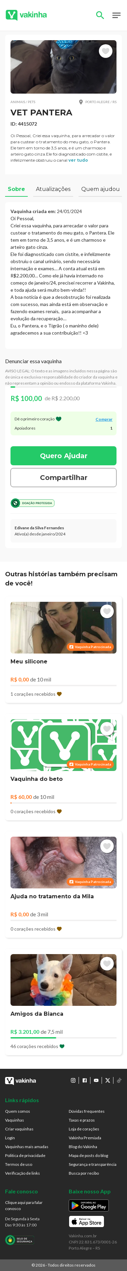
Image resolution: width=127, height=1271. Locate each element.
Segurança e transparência (93, 1164)
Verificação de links (22, 1173)
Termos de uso (18, 1164)
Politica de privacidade (25, 1155)
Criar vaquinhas (19, 1128)
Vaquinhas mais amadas (26, 1146)
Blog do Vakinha (83, 1146)
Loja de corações (84, 1128)
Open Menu (116, 15)
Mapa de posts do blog (88, 1155)
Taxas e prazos (82, 1120)
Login (10, 1137)
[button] (63, 67)
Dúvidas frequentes (87, 1111)
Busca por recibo (84, 1173)
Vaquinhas (14, 1120)
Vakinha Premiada (85, 1137)
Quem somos (17, 1111)
